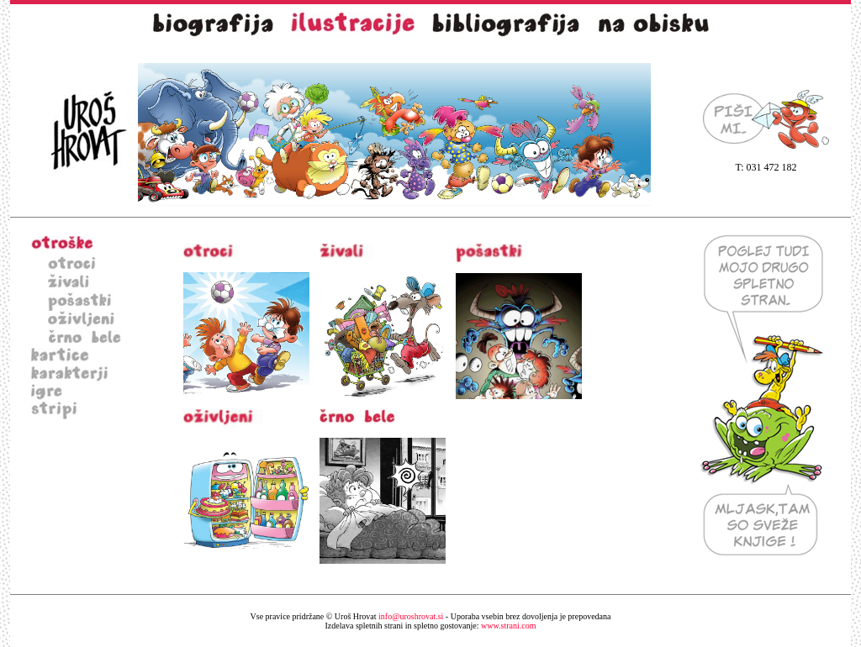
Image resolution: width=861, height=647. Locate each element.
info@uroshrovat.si (410, 616)
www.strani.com (430, 625)
